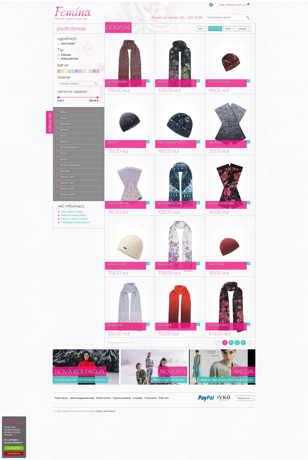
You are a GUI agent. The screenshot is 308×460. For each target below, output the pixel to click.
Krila (63, 135)
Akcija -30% (68, 177)
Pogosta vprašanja (122, 398)
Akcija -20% (68, 183)
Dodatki (65, 171)
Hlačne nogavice (71, 165)
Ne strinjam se (13, 453)
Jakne (64, 141)
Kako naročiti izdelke (72, 211)
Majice (65, 112)
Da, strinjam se (13, 448)
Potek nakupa (61, 398)
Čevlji (64, 153)
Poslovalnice (151, 398)
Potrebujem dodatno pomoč (75, 222)
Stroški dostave (103, 398)
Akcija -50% (68, 194)
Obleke (65, 130)
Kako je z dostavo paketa (74, 218)
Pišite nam (164, 398)
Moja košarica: (233, 4)
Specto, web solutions (105, 411)
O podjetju (138, 398)
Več (15, 435)
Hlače (64, 159)
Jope (64, 118)
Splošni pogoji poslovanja (82, 398)
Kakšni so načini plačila (73, 215)
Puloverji (66, 124)
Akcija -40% (68, 188)
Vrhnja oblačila (70, 147)
